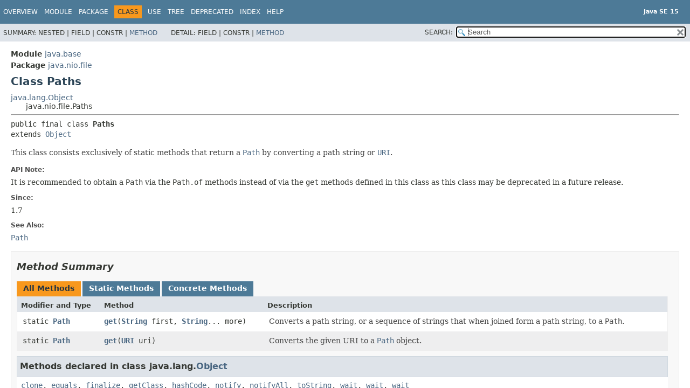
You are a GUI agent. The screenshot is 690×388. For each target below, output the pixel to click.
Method (143, 33)
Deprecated (212, 12)
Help (275, 12)
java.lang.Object (42, 97)
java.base (63, 54)
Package (93, 12)
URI (127, 340)
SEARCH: (439, 32)
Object (58, 134)
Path (61, 321)
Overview (20, 12)
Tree (176, 12)
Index (250, 12)
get (110, 321)
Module (58, 12)
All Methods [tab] (48, 288)
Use (154, 12)
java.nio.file (70, 65)
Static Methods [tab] (121, 288)
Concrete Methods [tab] (207, 288)
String (134, 321)
